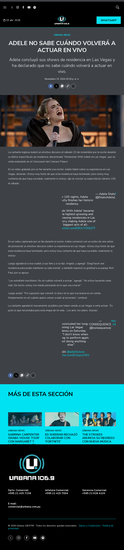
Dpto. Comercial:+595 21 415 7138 (19, 492)
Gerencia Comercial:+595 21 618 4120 (94, 492)
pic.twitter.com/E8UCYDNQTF (75, 228)
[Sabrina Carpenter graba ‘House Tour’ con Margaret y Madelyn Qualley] (25, 447)
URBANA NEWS (62, 35)
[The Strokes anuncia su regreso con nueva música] (99, 447)
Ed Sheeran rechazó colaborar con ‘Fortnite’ (61, 465)
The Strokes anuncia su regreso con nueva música (98, 465)
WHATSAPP (109, 20)
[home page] (62, 20)
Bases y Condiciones (89, 525)
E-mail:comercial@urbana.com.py (24, 505)
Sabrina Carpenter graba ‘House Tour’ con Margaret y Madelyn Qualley (24, 467)
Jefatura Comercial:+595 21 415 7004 (57, 492)
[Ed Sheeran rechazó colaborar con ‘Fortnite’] (62, 447)
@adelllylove (76, 352)
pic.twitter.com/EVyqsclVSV (71, 355)
